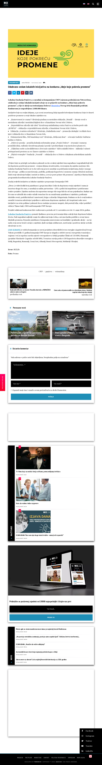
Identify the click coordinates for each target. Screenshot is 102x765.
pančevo (49, 271)
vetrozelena (59, 271)
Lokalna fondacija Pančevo (20, 214)
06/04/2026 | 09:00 (21, 639)
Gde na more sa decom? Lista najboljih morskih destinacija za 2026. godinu (41, 659)
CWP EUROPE (14, 230)
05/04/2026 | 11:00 (21, 654)
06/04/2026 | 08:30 (21, 647)
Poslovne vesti (14, 82)
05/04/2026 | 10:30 (21, 662)
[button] (91, 730)
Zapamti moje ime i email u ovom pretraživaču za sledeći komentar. (40, 390)
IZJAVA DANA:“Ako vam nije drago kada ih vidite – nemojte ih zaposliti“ (40, 535)
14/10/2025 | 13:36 (73, 329)
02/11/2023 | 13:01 (36, 82)
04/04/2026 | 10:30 (21, 506)
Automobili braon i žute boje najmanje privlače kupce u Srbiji (36, 652)
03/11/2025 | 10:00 (30, 329)
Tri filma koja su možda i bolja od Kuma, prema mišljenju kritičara (38, 471)
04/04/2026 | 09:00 (21, 538)
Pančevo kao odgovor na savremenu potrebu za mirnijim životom (26, 334)
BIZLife (27, 82)
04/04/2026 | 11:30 (21, 474)
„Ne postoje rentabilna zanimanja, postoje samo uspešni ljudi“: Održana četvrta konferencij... (48, 637)
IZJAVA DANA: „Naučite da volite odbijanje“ (30, 644)
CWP (41, 271)
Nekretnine (17, 329)
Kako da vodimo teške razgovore (27, 503)
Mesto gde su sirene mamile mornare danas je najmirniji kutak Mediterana (41, 629)
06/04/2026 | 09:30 (21, 631)
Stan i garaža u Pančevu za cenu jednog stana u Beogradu (71, 334)
